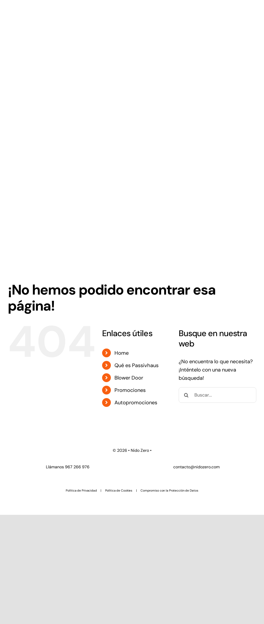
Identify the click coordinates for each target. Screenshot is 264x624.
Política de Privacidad (81, 490)
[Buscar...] (217, 395)
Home (121, 353)
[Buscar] (186, 395)
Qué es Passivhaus (136, 365)
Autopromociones (135, 402)
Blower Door (128, 377)
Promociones (130, 390)
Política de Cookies (119, 490)
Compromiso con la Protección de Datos (169, 490)
